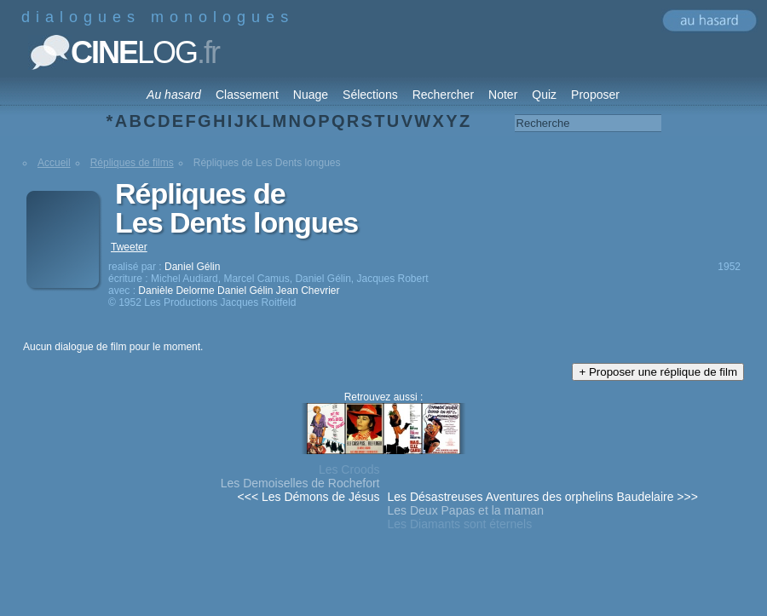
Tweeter (129, 247)
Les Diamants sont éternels (460, 524)
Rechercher (443, 94)
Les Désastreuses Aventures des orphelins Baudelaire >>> (543, 497)
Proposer (595, 94)
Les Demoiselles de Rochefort (300, 483)
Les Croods (349, 469)
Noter (502, 94)
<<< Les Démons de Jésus (309, 497)
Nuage (310, 94)
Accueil (54, 163)
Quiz (544, 94)
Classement (247, 94)
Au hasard (174, 94)
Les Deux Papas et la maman (466, 510)
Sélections (370, 94)
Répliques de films (132, 163)
